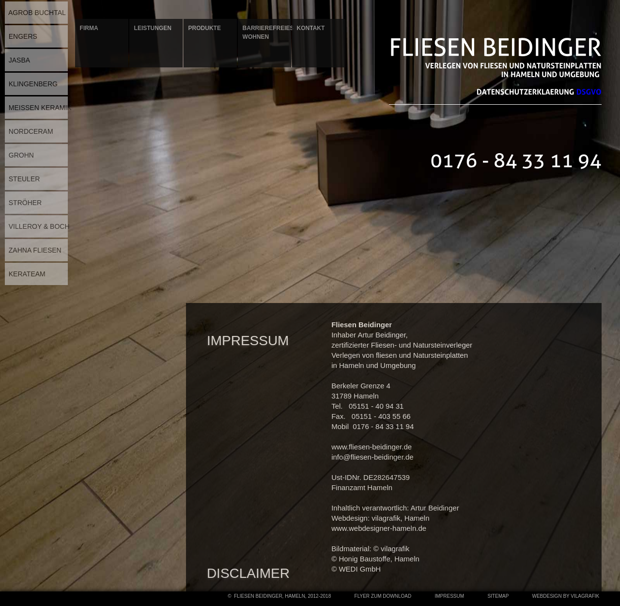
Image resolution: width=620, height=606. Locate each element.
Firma (89, 28)
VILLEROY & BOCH (37, 226)
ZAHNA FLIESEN (33, 250)
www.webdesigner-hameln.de (378, 528)
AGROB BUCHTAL (35, 12)
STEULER (22, 179)
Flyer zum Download (383, 596)
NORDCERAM (29, 131)
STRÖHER (23, 203)
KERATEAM (25, 274)
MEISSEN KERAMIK (38, 108)
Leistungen (152, 28)
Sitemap (498, 596)
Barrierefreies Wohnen (267, 32)
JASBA (17, 60)
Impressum (449, 596)
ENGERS (21, 36)
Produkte (204, 28)
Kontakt (311, 28)
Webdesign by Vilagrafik (566, 596)
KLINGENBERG (31, 84)
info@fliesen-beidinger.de (372, 457)
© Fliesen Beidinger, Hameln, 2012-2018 (279, 596)
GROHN (19, 155)
